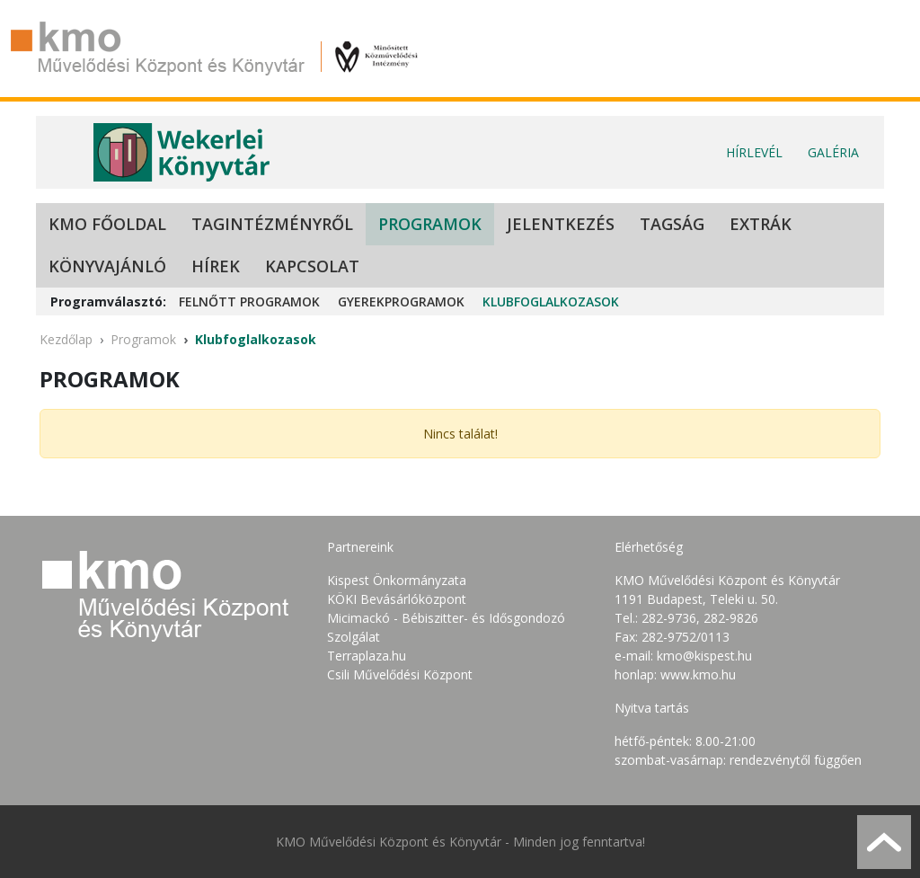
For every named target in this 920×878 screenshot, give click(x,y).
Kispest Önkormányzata (396, 580)
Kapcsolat (312, 266)
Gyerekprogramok (401, 301)
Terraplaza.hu (366, 655)
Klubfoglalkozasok (550, 301)
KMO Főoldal (107, 224)
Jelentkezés (561, 224)
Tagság (672, 224)
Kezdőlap (66, 339)
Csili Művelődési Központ (400, 674)
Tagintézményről (272, 224)
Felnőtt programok (249, 301)
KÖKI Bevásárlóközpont (396, 599)
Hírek (215, 266)
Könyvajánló (107, 266)
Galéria (833, 152)
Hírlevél (754, 152)
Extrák (761, 224)
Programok (430, 224)
